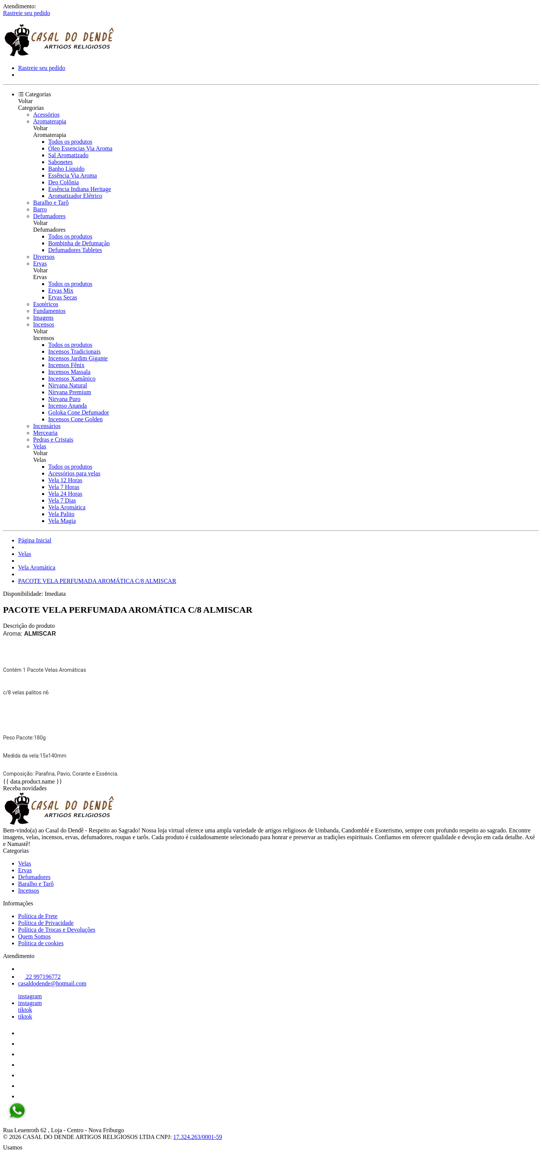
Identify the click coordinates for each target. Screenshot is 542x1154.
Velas (39, 446)
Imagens (43, 317)
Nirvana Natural (67, 385)
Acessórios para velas (74, 473)
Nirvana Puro (64, 399)
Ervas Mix (60, 290)
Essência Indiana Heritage (79, 189)
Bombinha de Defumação (79, 243)
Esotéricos (45, 304)
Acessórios (46, 114)
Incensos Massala (69, 372)
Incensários (47, 426)
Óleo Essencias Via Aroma (80, 148)
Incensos (43, 324)
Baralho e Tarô (51, 202)
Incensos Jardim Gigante (78, 358)
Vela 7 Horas (63, 487)
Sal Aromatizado (68, 155)
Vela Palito (61, 514)
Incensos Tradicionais (74, 351)
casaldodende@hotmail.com (52, 983)
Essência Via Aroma (72, 175)
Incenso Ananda (67, 405)
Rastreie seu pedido (26, 13)
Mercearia (45, 433)
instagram (30, 996)
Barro (40, 209)
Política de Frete (38, 916)
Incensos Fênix (66, 365)
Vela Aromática (66, 507)
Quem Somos (34, 936)
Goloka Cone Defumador (78, 412)
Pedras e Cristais (53, 439)
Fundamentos (49, 311)
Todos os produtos (70, 141)
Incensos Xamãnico (72, 378)
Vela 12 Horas (65, 480)
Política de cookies (41, 943)
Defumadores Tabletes (75, 250)
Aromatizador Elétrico (75, 196)
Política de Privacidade (46, 923)
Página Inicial (34, 540)
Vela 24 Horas (65, 493)
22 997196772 (39, 976)
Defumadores (49, 216)
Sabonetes (60, 162)
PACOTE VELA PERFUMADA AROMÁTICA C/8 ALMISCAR (97, 581)
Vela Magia (62, 521)
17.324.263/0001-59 (197, 1137)
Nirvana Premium (69, 392)
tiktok (25, 1010)
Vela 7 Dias (62, 500)
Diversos (44, 257)
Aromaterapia (49, 121)
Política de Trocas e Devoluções (56, 929)
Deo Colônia (63, 182)
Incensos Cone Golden (75, 419)
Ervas (40, 263)
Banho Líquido (66, 169)
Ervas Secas (62, 297)
